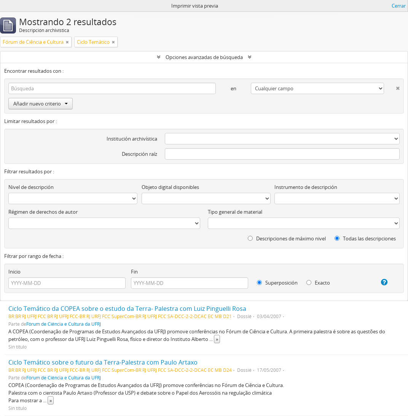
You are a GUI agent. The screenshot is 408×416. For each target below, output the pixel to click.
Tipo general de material (235, 211)
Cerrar (399, 5)
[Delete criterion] (392, 87)
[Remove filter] (67, 42)
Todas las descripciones (365, 238)
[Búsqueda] (112, 88)
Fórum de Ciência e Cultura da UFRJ (63, 324)
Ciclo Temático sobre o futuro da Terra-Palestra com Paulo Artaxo (103, 362)
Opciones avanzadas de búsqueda (204, 57)
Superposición (277, 282)
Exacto (318, 282)
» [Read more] (217, 339)
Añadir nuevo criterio (40, 103)
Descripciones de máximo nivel (287, 238)
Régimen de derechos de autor (43, 211)
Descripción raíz (139, 153)
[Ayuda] (379, 282)
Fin (134, 271)
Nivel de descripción (31, 187)
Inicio (14, 271)
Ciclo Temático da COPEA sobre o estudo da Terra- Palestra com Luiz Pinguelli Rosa (127, 308)
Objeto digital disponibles (170, 187)
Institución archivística (132, 138)
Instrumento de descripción (305, 187)
